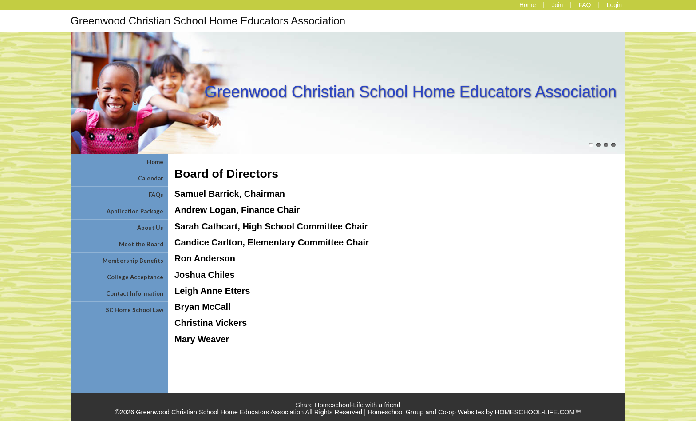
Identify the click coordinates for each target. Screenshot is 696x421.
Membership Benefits (133, 260)
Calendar (150, 178)
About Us (150, 227)
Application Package (135, 211)
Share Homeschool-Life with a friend (348, 405)
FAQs (156, 194)
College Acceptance (135, 277)
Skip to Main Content (348, 397)
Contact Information (134, 293)
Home (155, 161)
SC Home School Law (134, 309)
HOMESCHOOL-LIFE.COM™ (538, 412)
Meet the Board (141, 244)
